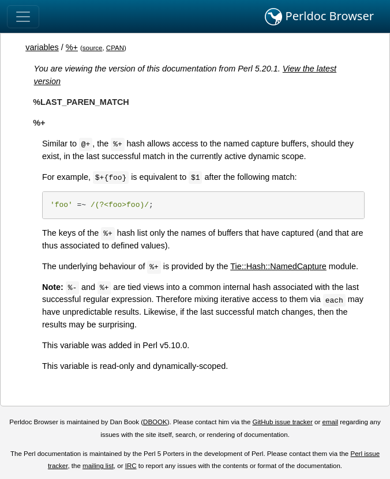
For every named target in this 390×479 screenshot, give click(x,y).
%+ (72, 47)
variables (42, 47)
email (330, 421)
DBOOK (155, 421)
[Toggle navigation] (23, 16)
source (92, 47)
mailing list (98, 465)
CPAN (115, 47)
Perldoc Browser (319, 16)
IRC (131, 465)
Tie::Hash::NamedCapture (278, 266)
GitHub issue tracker (283, 421)
